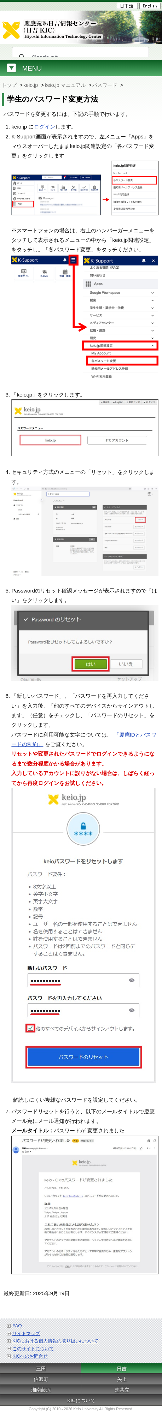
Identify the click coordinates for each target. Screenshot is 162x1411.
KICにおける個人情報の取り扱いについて (55, 1341)
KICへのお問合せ (30, 1356)
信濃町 (41, 1379)
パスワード (105, 85)
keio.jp (31, 85)
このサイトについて (33, 1348)
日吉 (122, 1368)
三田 (41, 1368)
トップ (10, 85)
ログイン (44, 127)
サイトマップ (26, 1333)
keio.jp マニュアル (66, 85)
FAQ (17, 1325)
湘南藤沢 (41, 1390)
